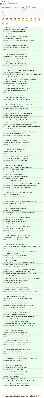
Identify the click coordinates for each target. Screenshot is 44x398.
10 (30, 392)
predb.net (6, 6)
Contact (3, 12)
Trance (8, 9)
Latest (3, 9)
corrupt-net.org (17, 6)
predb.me (23, 6)
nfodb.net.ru (38, 6)
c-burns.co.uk (16, 7)
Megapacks (38, 9)
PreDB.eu (3, 1)
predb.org (28, 6)
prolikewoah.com (8, 7)
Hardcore (31, 9)
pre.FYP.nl (28, 7)
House (19, 9)
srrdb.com (11, 6)
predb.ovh (22, 7)
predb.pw (33, 6)
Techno (13, 9)
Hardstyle (24, 9)
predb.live (34, 7)
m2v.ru (2, 7)
